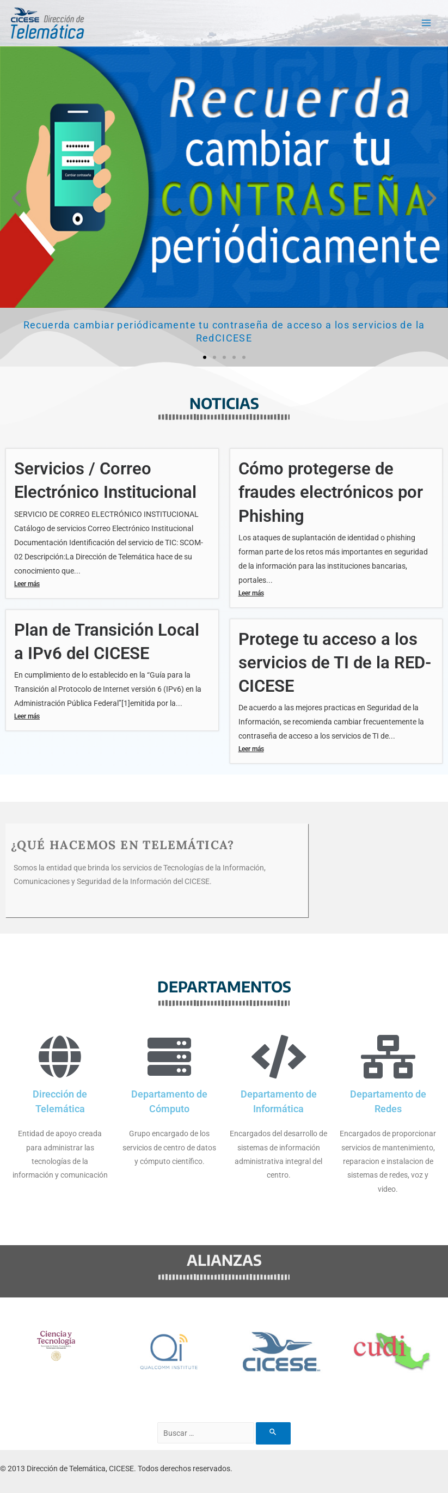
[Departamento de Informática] (278, 1056)
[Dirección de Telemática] (60, 1056)
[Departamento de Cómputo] (169, 1056)
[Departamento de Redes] (388, 1056)
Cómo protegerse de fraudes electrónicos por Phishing (330, 492)
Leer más (27, 583)
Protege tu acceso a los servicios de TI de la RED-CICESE (334, 662)
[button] (16, 198)
